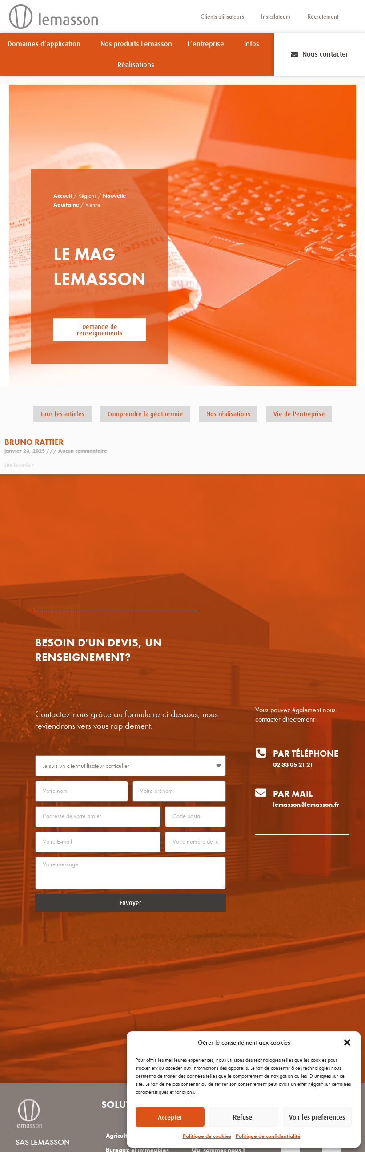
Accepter (170, 1117)
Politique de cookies (207, 1136)
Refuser (243, 1117)
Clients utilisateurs (221, 16)
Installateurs (275, 16)
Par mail (293, 793)
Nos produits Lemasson (136, 44)
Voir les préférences (317, 1117)
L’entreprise (208, 44)
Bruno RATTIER (34, 442)
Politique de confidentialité (268, 1136)
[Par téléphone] (260, 752)
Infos (254, 44)
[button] (347, 1042)
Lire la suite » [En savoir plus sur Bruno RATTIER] (19, 465)
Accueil (62, 195)
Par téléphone (305, 753)
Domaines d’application (46, 44)
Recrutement (323, 16)
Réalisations (135, 65)
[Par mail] (260, 792)
